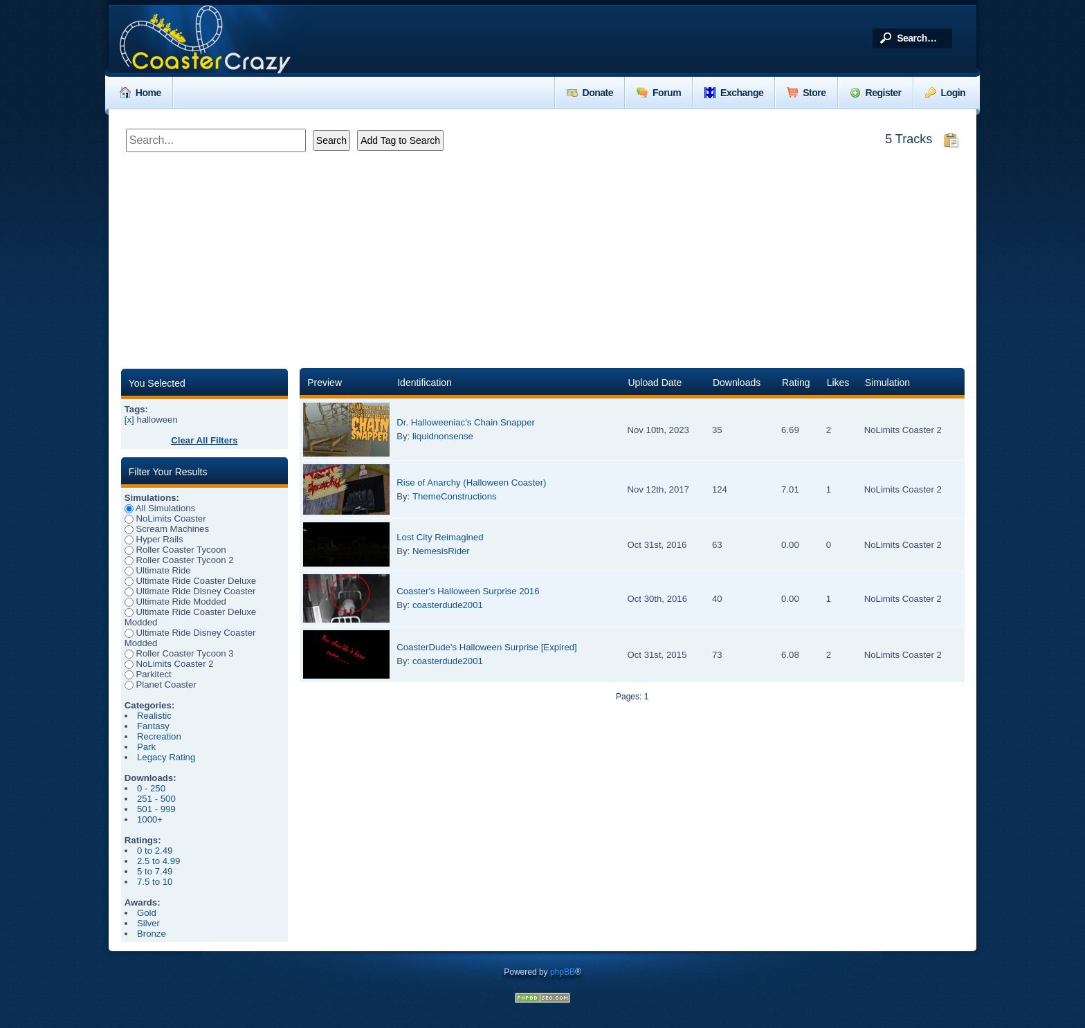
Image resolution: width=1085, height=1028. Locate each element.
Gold (146, 913)
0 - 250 (151, 788)
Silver (148, 923)
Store (806, 92)
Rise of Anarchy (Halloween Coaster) (471, 482)
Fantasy (153, 726)
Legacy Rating (166, 757)
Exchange (733, 92)
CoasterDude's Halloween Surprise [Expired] (486, 647)
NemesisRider (441, 551)
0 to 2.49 (154, 850)
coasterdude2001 (447, 605)
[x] (129, 419)
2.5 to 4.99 (158, 861)
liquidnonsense (442, 436)
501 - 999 (156, 809)
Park (146, 747)
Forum (659, 92)
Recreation (159, 736)
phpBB (562, 972)
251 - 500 (156, 798)
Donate (590, 92)
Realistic (154, 715)
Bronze (151, 933)
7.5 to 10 (154, 881)
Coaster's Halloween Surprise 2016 (467, 591)
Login (945, 92)
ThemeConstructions (454, 496)
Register (876, 92)
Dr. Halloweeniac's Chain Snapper (465, 422)
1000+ (150, 819)
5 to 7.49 (154, 871)
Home (140, 92)
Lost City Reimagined (439, 537)
